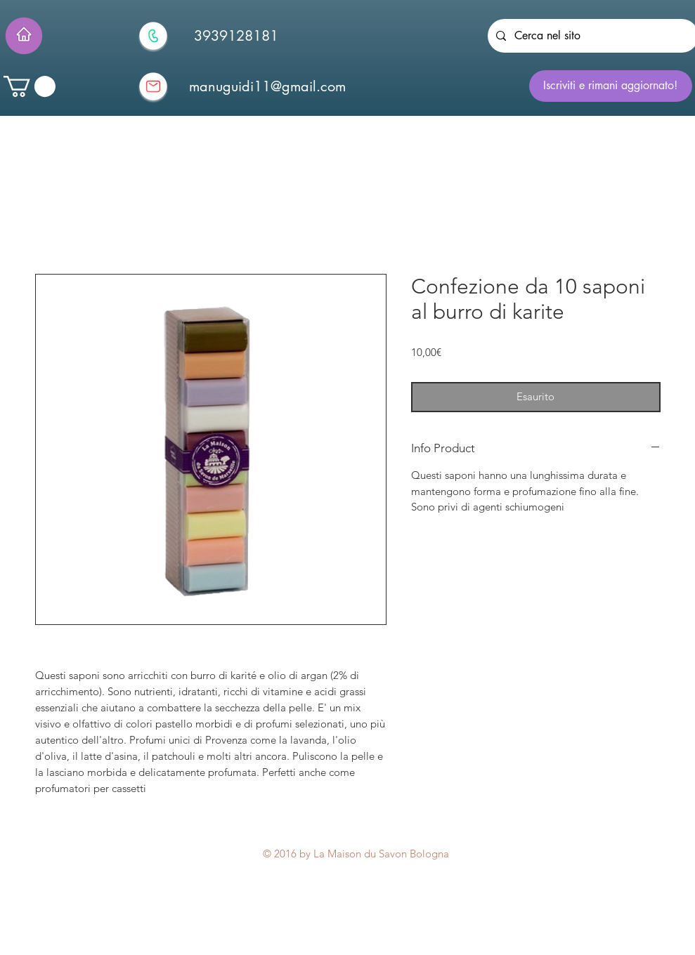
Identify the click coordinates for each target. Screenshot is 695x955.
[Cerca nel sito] (591, 36)
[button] (30, 86)
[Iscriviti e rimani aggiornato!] (610, 86)
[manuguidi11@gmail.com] (267, 86)
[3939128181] (236, 36)
